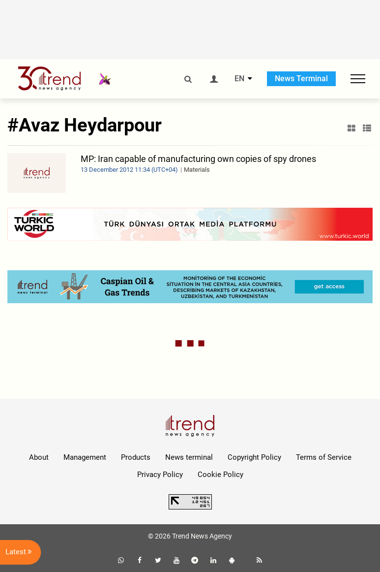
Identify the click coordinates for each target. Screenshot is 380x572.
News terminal (189, 457)
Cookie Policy (220, 474)
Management (84, 457)
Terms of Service (323, 457)
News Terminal (301, 78)
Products (135, 457)
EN (239, 79)
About (39, 457)
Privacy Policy (160, 474)
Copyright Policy (254, 457)
